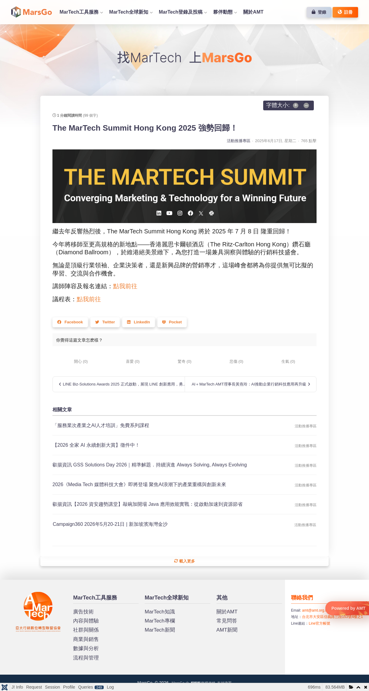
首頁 (31, 12)
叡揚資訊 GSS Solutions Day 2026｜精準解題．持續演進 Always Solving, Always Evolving (149, 464)
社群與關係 (86, 630)
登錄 (319, 12)
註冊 (345, 12)
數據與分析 (86, 648)
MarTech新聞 (160, 630)
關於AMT (253, 12)
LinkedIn (138, 322)
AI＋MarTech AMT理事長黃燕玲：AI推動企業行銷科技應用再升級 (251, 384)
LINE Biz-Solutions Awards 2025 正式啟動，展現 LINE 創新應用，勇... (122, 384)
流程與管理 (86, 658)
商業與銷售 (86, 639)
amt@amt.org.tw (315, 610)
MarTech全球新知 (128, 12)
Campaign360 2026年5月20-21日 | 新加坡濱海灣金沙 (110, 524)
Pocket (172, 322)
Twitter (105, 322)
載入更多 (184, 561)
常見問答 (226, 621)
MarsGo (22, 594)
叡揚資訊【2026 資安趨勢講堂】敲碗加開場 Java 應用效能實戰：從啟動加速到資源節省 (147, 504)
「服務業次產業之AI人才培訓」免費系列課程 (100, 425)
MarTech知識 (160, 612)
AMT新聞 (227, 630)
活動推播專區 (238, 141)
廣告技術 (83, 612)
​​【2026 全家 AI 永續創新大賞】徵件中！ (96, 445)
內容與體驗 (86, 621)
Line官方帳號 (319, 623)
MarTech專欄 (160, 621)
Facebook (70, 322)
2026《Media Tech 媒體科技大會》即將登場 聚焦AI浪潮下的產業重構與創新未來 (139, 484)
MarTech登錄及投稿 (181, 12)
